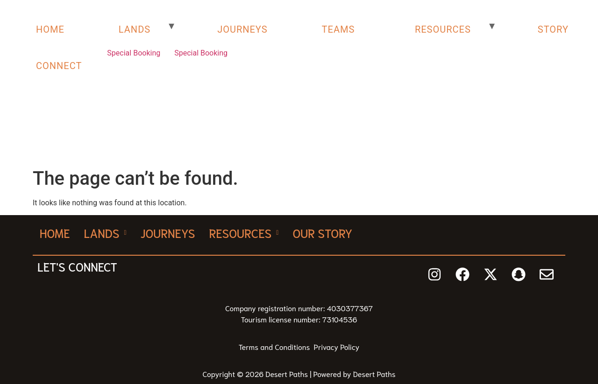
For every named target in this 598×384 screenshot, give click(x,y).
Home (55, 232)
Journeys (168, 232)
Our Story (322, 232)
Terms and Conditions (276, 346)
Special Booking (133, 53)
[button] (105, 232)
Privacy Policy (337, 346)
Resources (243, 232)
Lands (105, 232)
